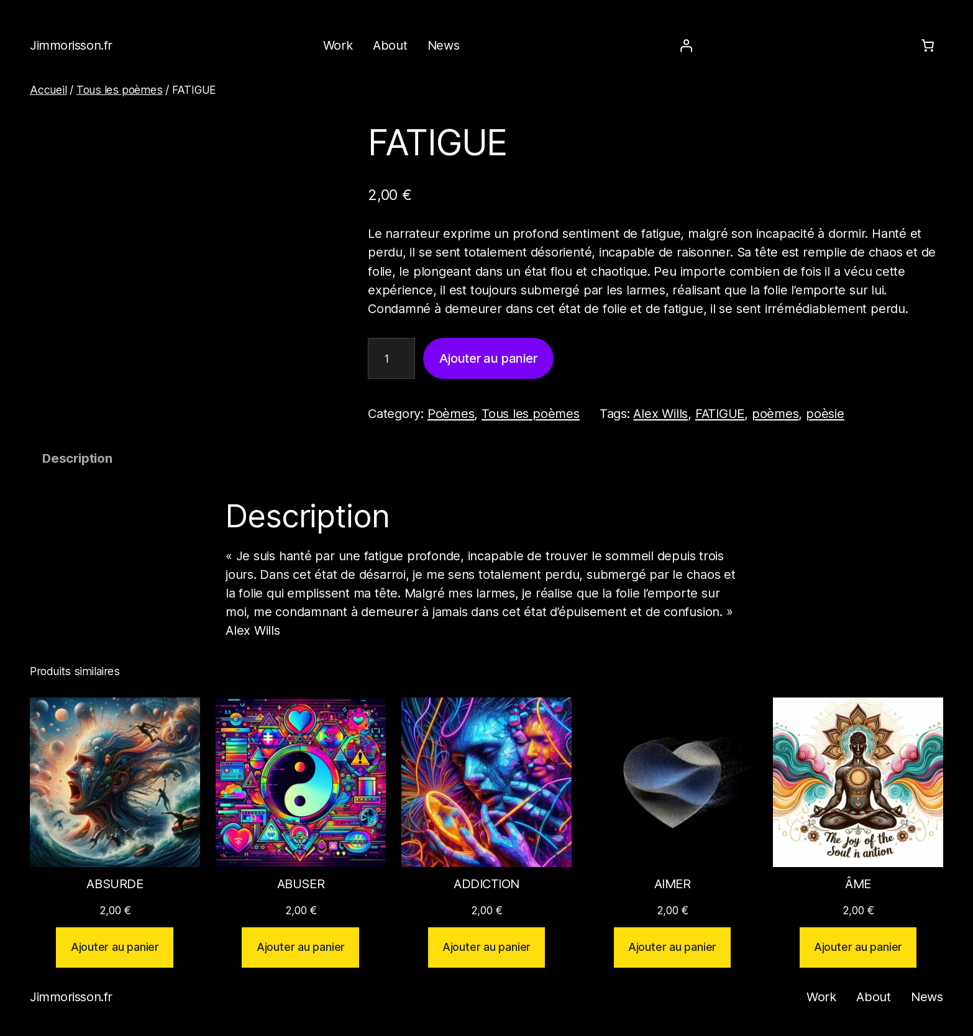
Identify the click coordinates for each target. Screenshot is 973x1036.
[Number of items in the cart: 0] (927, 45)
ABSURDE (114, 883)
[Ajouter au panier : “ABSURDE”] (114, 947)
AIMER (672, 883)
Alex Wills (660, 413)
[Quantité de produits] (391, 358)
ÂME (858, 883)
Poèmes (451, 413)
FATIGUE (719, 413)
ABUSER (300, 883)
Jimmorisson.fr (71, 45)
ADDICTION (486, 883)
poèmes (775, 413)
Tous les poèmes (119, 89)
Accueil (48, 89)
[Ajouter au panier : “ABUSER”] (300, 947)
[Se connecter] (685, 45)
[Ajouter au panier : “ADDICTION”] (487, 947)
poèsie (825, 413)
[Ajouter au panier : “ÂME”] (858, 947)
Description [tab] (77, 458)
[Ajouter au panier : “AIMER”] (672, 947)
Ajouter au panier (488, 358)
